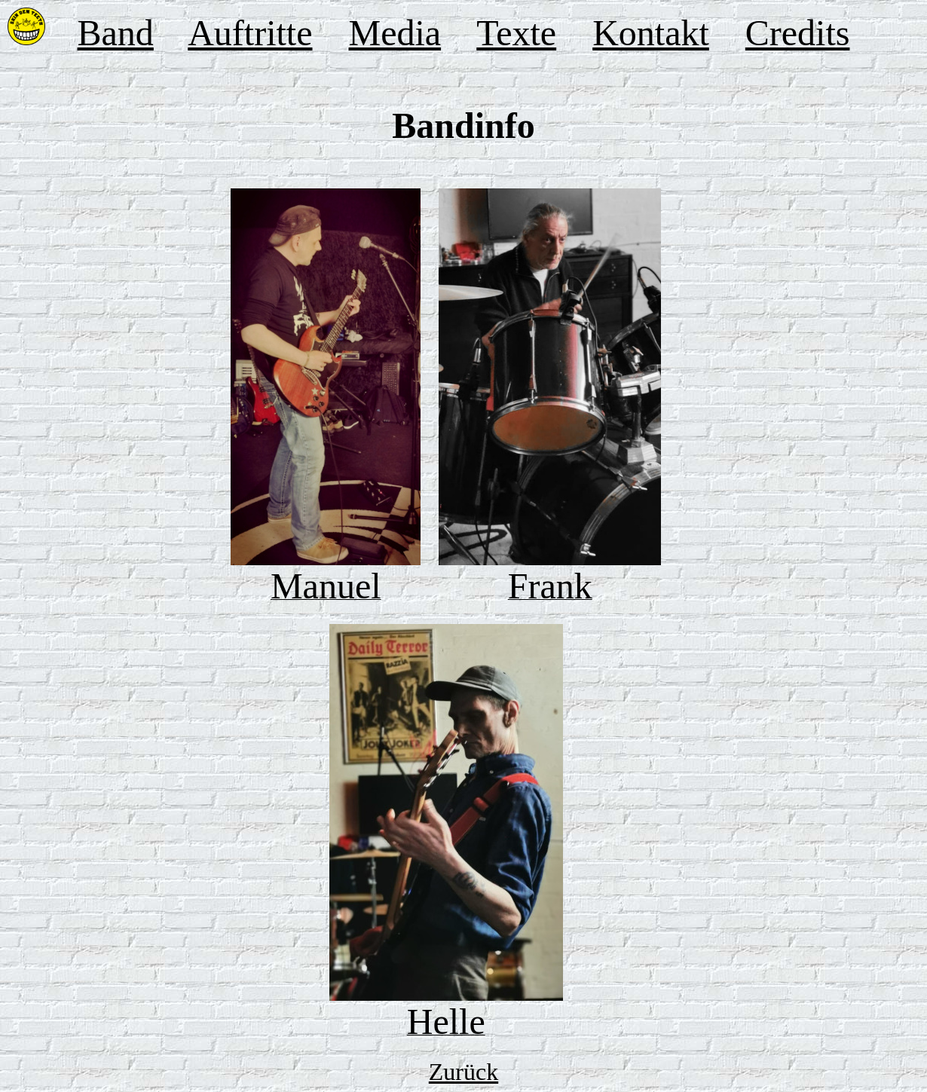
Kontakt (650, 33)
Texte (516, 33)
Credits (797, 33)
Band (116, 33)
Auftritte (250, 33)
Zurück (463, 1071)
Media (394, 33)
